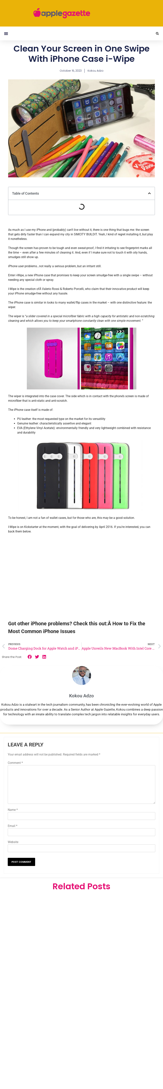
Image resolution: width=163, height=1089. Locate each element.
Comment (15, 763)
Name (13, 810)
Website (13, 842)
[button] (6, 33)
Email (12, 826)
